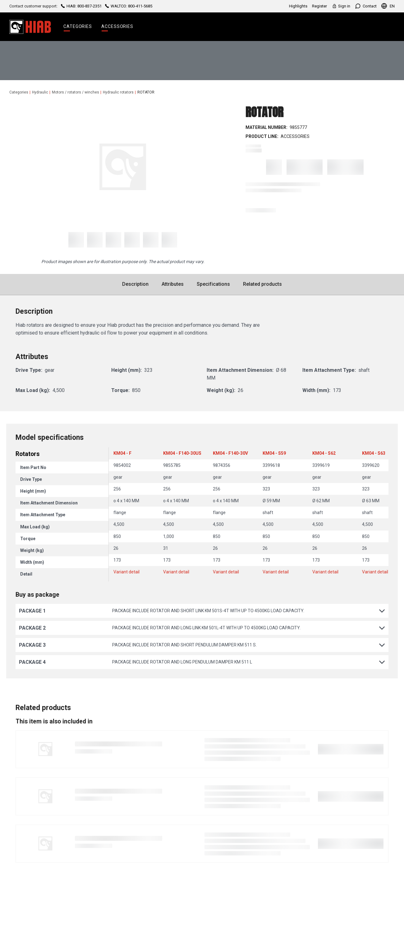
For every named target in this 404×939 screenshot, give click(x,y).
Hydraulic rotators (118, 92)
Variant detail (126, 571)
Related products (262, 284)
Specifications (213, 284)
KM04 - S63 (373, 453)
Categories (77, 26)
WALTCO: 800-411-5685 (128, 6)
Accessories (117, 26)
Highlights (298, 6)
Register (319, 6)
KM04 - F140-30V (230, 453)
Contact (366, 6)
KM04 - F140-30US (182, 453)
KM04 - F (122, 453)
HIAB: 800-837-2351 (81, 6)
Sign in (341, 6)
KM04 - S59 (274, 453)
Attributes (173, 284)
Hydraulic (40, 92)
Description (135, 284)
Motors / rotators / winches (75, 92)
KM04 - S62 (324, 453)
